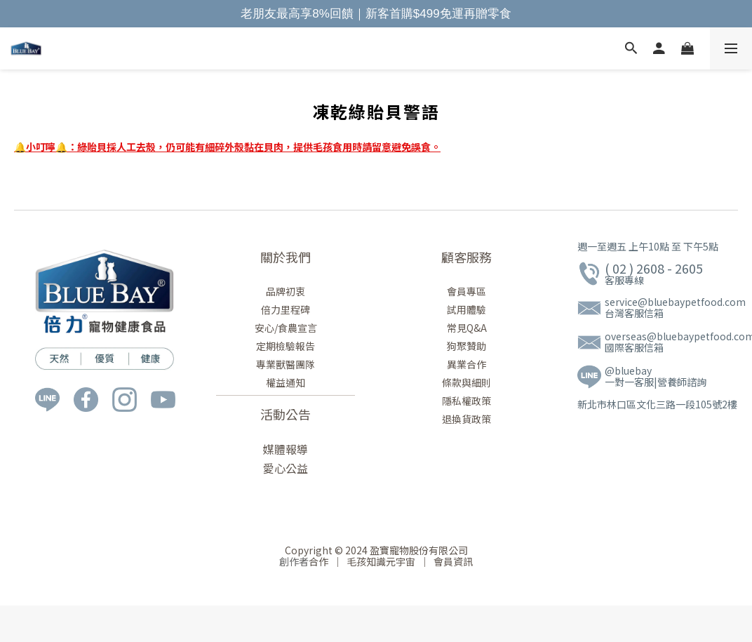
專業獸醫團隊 (285, 364)
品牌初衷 (285, 291)
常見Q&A (467, 328)
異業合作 (466, 364)
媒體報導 (285, 449)
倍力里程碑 (285, 309)
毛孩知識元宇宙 (382, 561)
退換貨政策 (466, 419)
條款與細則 (466, 382)
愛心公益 (285, 468)
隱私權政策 (466, 401)
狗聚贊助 (466, 346)
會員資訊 (451, 561)
